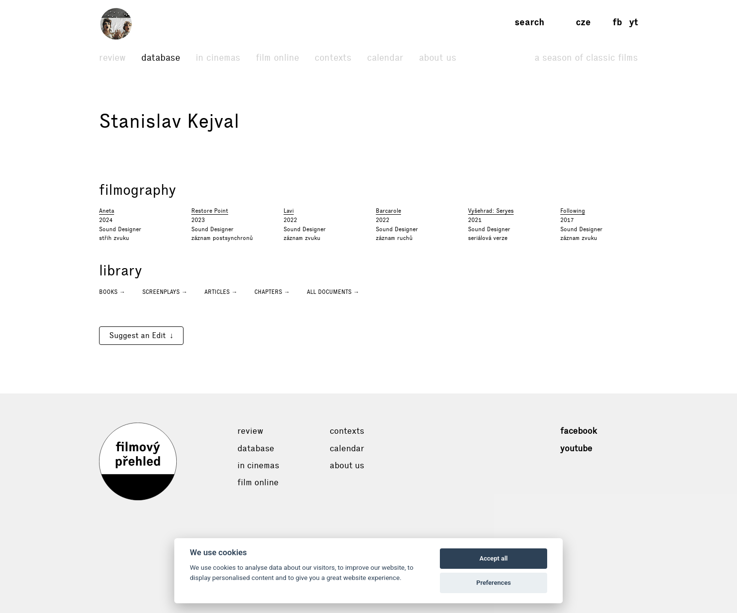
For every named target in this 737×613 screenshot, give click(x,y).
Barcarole (388, 210)
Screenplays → (164, 292)
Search (529, 22)
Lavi (289, 210)
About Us (437, 57)
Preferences (493, 582)
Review (112, 57)
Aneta (106, 210)
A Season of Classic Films (586, 57)
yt (633, 22)
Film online (277, 57)
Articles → (220, 292)
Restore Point (209, 210)
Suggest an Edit (137, 335)
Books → (112, 292)
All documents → (333, 292)
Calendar (385, 57)
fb (617, 22)
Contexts (333, 57)
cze (583, 22)
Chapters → (272, 292)
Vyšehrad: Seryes (491, 210)
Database (160, 57)
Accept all (493, 558)
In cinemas (218, 57)
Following (572, 210)
